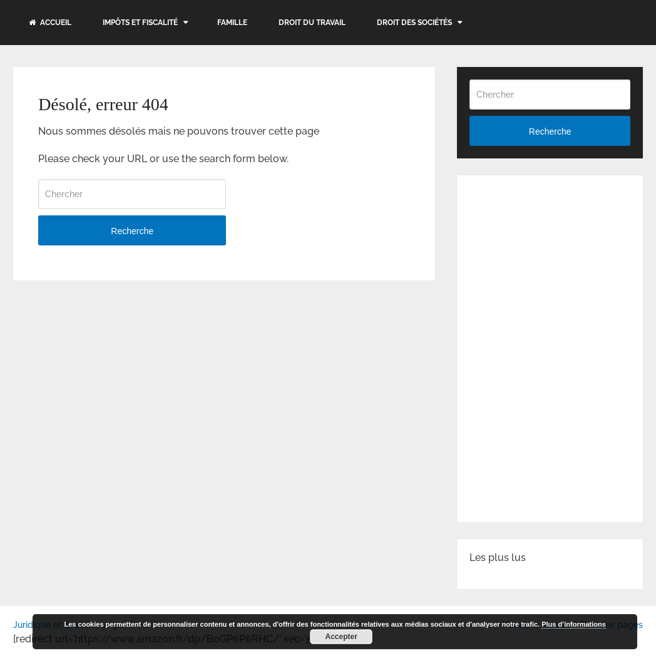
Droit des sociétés (414, 22)
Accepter (341, 636)
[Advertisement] (562, 266)
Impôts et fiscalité (140, 22)
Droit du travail (312, 22)
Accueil (50, 22)
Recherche (132, 231)
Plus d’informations (573, 624)
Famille (232, 22)
